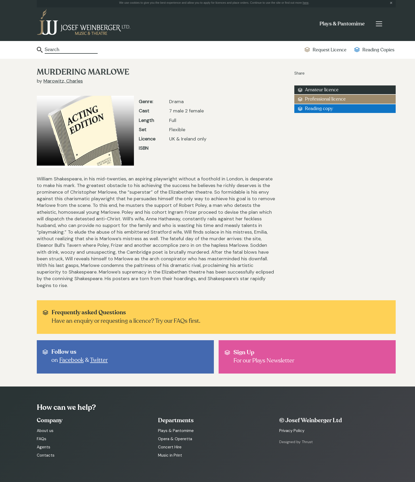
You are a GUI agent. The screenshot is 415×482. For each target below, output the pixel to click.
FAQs (41, 439)
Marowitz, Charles (63, 81)
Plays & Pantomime (342, 23)
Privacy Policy (291, 430)
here (306, 2)
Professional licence (325, 99)
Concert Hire (170, 447)
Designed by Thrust (296, 441)
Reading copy (319, 109)
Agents (43, 447)
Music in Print (170, 455)
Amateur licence (322, 90)
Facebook (71, 360)
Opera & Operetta (175, 439)
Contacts (46, 455)
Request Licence (329, 50)
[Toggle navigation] (379, 23)
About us (45, 430)
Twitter (99, 360)
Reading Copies (378, 50)
